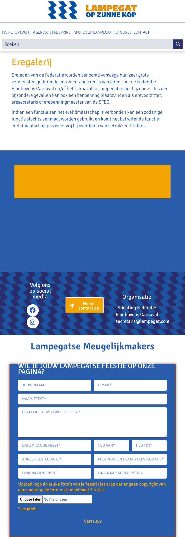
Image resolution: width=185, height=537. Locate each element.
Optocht (23, 32)
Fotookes (123, 32)
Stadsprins (60, 32)
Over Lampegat (97, 32)
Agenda (40, 32)
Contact (141, 32)
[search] (87, 44)
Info (77, 32)
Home (7, 32)
